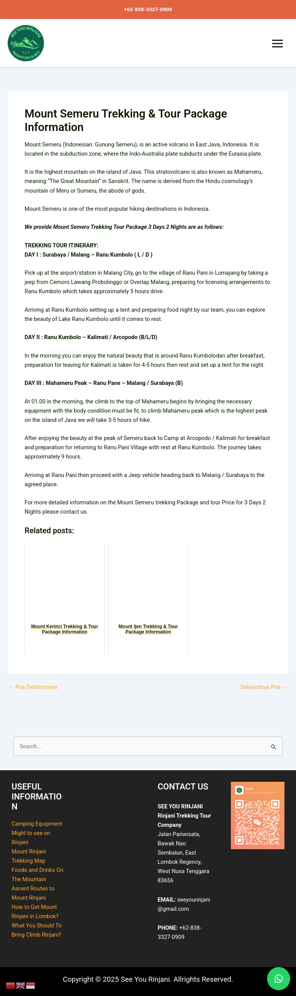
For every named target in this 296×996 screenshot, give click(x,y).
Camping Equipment (37, 823)
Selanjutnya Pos (264, 687)
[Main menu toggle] (277, 43)
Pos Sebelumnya (32, 687)
